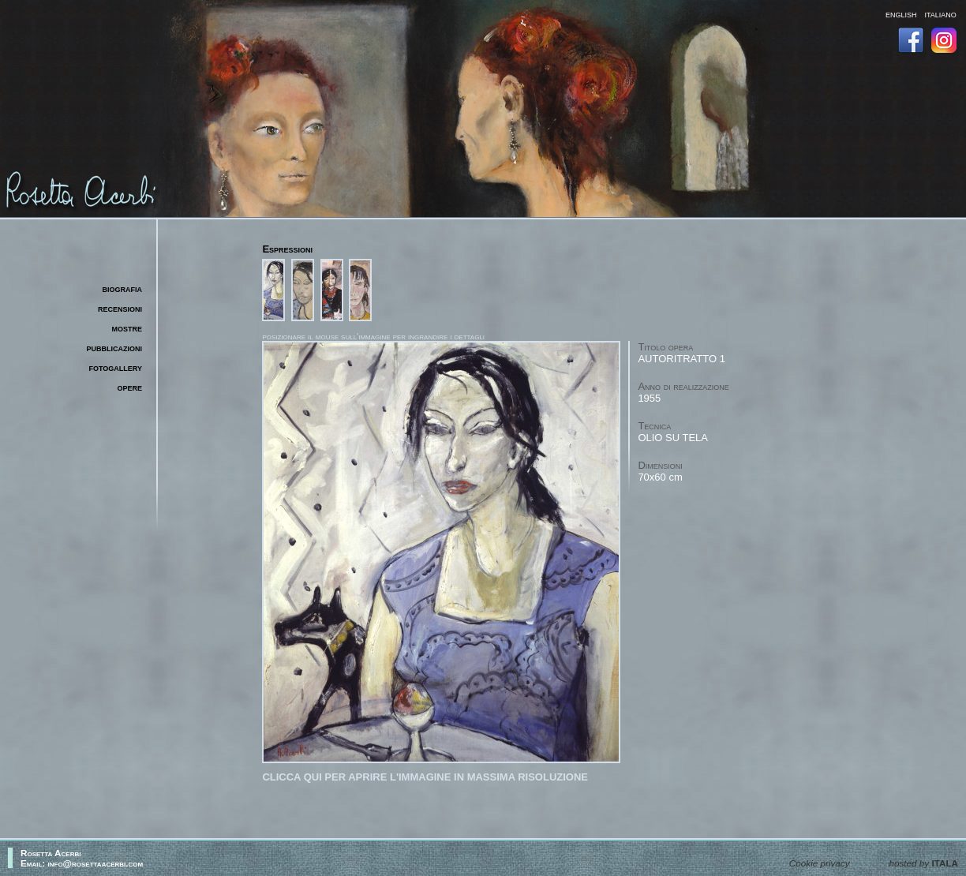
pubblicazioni (115, 348)
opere (129, 387)
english (901, 14)
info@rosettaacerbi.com (96, 863)
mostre (126, 328)
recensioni (120, 308)
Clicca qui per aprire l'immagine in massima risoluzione (425, 777)
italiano (940, 14)
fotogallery (116, 367)
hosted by (923, 863)
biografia (123, 288)
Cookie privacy (819, 863)
